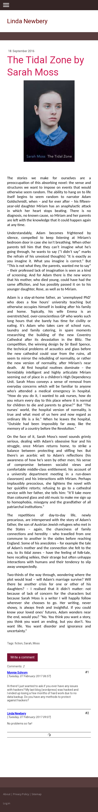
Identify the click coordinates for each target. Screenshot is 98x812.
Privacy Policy (21, 794)
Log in (6, 803)
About (6, 794)
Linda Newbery (16, 713)
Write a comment (22, 657)
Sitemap (37, 794)
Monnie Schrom (17, 672)
